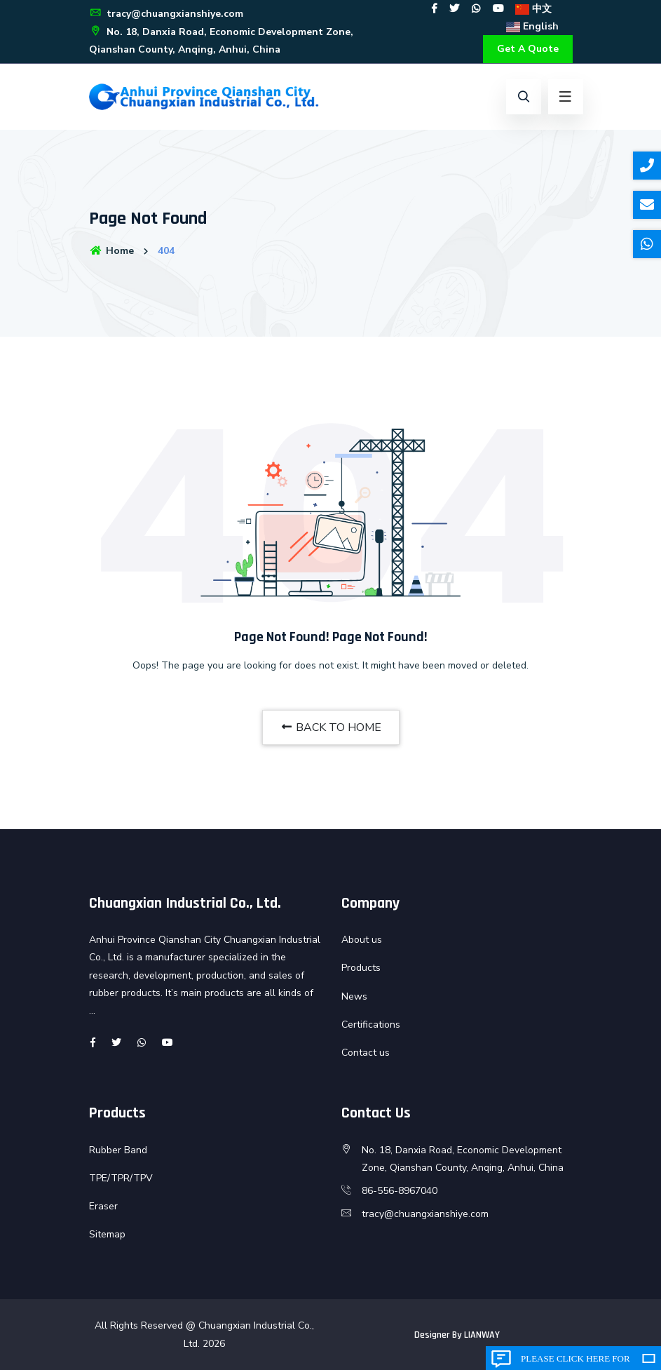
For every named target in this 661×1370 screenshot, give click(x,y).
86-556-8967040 (399, 1190)
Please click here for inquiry (575, 1361)
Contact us (365, 1052)
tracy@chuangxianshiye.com (166, 13)
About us (361, 939)
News (354, 996)
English (532, 26)
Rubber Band (118, 1150)
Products (361, 967)
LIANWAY (482, 1335)
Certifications (370, 1024)
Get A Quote (528, 48)
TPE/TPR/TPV (121, 1178)
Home (111, 250)
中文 (533, 8)
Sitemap (107, 1234)
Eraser (103, 1206)
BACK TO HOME (330, 727)
